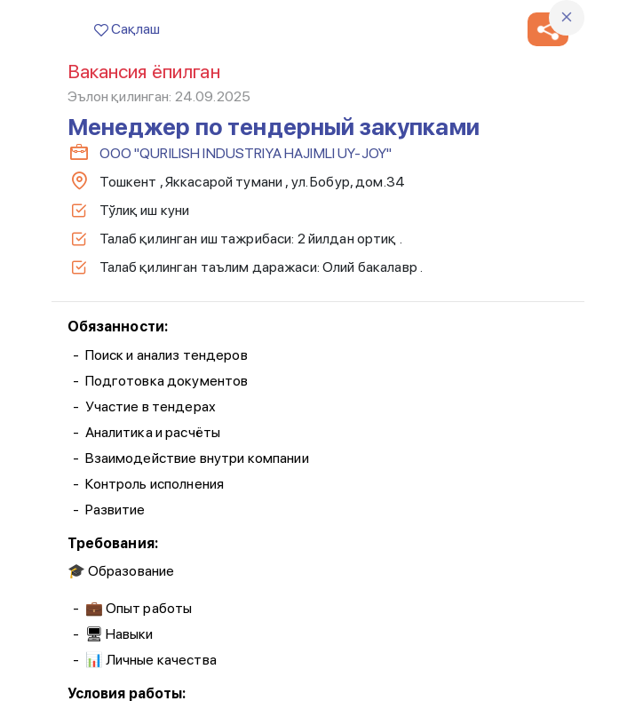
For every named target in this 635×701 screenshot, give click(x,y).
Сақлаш (127, 28)
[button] (548, 29)
